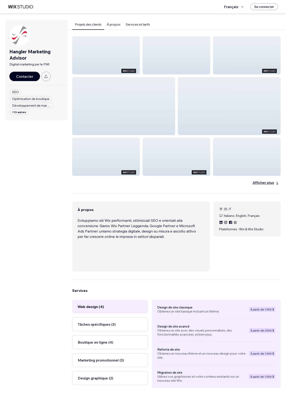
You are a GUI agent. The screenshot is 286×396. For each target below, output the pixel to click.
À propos (113, 24)
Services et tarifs (138, 24)
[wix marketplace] (20, 6)
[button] (106, 55)
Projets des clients (88, 24)
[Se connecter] (264, 6)
